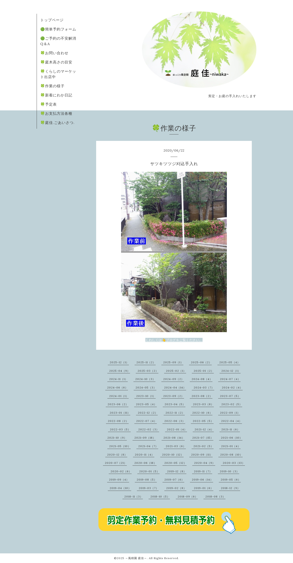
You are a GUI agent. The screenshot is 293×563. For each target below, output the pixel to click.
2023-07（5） (230, 396)
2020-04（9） (204, 463)
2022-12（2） (148, 412)
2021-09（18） (145, 437)
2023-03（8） (203, 404)
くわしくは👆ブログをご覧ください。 (174, 340)
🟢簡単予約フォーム (58, 29)
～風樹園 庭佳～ (136, 558)
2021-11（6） (230, 429)
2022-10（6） (202, 412)
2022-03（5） (120, 429)
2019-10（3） (229, 471)
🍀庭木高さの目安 (56, 62)
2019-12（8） (176, 471)
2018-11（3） (133, 496)
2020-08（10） (231, 454)
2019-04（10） (120, 488)
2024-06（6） (117, 387)
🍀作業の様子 (52, 86)
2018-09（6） (188, 496)
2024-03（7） (204, 387)
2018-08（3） (215, 496)
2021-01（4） (231, 446)
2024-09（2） (173, 379)
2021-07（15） (202, 437)
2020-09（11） (202, 454)
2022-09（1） (230, 412)
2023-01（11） (120, 412)
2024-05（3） (146, 387)
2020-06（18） (145, 463)
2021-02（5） (203, 446)
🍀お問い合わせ (54, 53)
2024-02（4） (232, 387)
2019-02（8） (176, 488)
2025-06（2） (201, 362)
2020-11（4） (144, 454)
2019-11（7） (203, 471)
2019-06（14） (202, 479)
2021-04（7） (148, 446)
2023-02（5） (231, 404)
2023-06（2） (118, 404)
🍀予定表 (48, 104)
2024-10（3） (145, 379)
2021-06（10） (231, 437)
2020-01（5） (149, 471)
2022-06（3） (174, 421)
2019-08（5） (147, 479)
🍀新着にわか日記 (56, 95)
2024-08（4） (202, 379)
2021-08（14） (174, 437)
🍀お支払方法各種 (56, 113)
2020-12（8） (117, 454)
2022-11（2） (175, 412)
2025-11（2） (146, 362)
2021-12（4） (204, 429)
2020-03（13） (234, 463)
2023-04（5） (175, 404)
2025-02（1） (176, 370)
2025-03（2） (148, 370)
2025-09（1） (173, 362)
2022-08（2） (118, 421)
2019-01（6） (203, 488)
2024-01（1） (119, 396)
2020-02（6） (121, 471)
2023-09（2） (173, 396)
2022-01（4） (177, 429)
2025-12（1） (119, 362)
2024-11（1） (118, 379)
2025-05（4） (229, 362)
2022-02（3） (148, 429)
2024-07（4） (230, 379)
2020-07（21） (116, 463)
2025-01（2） (204, 370)
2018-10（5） (160, 496)
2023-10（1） (146, 396)
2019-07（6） (174, 479)
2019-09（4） (119, 479)
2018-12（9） (230, 488)
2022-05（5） (203, 421)
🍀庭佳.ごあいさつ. (57, 122)
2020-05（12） (175, 463)
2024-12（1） (231, 370)
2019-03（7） (149, 488)
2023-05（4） (146, 404)
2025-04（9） (119, 370)
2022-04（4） (231, 421)
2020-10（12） (173, 454)
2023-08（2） (202, 396)
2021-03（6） (176, 446)
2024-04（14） (175, 387)
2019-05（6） (231, 479)
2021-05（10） (120, 446)
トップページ (52, 20)
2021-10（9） (117, 437)
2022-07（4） (146, 421)
